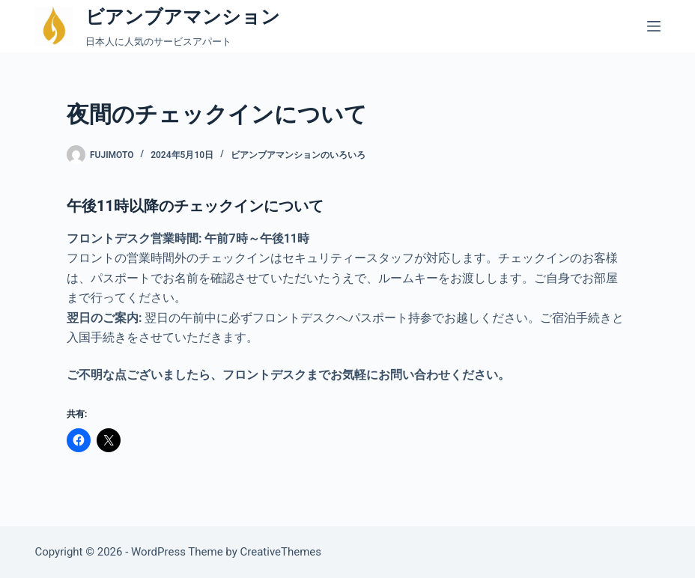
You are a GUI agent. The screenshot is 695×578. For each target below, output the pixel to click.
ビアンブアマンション (182, 17)
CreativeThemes (281, 552)
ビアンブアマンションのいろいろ (298, 155)
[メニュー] (654, 26)
